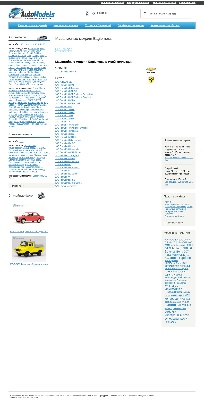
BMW (38, 51)
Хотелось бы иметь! (98, 25)
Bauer (23, 93)
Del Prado (24, 98)
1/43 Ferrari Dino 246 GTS (67, 161)
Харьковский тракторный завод (30, 169)
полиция (184, 302)
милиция (178, 295)
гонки (168, 271)
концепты (181, 283)
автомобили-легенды (177, 265)
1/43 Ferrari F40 (62, 171)
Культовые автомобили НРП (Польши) (175, 288)
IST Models (18, 107)
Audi (25, 51)
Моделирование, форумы (177, 204)
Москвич (29, 82)
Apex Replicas (24, 90)
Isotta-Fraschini (37, 63)
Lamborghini (42, 65)
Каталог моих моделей (32, 25)
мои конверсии (177, 296)
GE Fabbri (22, 102)
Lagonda (32, 65)
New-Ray (28, 112)
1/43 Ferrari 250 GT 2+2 (66, 91)
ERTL (38, 100)
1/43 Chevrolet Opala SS (66, 72)
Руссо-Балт (13, 84)
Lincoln (37, 67)
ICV (10, 107)
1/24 (32, 44)
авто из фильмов (171, 261)
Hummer (19, 63)
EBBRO (31, 100)
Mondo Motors (37, 110)
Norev (36, 112)
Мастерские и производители (178, 206)
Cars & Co (35, 95)
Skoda (36, 77)
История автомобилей (112, 2)
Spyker (43, 77)
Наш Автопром (22, 124)
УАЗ (28, 84)
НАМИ (37, 82)
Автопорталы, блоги (174, 216)
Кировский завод (16, 150)
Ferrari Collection (177, 245)
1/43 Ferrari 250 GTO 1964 (67, 103)
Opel (22, 74)
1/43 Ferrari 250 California (67, 88)
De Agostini (13, 98)
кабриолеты (184, 277)
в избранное (103, 13)
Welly (41, 119)
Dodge (43, 55)
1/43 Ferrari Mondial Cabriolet (68, 183)
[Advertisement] (29, 280)
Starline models (37, 117)
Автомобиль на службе (176, 268)
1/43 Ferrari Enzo (63, 164)
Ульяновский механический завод (24, 162)
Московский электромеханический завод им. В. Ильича (28, 151)
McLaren (38, 70)
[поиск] (165, 14)
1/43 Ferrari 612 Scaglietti (67, 155)
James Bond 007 (178, 251)
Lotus (43, 67)
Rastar (14, 114)
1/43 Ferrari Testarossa (65, 186)
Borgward (12, 53)
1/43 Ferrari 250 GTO (65, 100)
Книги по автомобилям (165, 25)
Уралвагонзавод (16, 164)
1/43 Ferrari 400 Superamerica (69, 140)
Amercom (12, 90)
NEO (21, 112)
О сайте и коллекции (131, 25)
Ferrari (24, 58)
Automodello (14, 93)
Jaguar (11, 65)
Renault (20, 77)
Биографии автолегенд (138, 2)
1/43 (27, 44)
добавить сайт (175, 223)
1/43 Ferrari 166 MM (64, 85)
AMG (167, 240)
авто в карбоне (180, 258)
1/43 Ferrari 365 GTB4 (65, 137)
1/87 (21, 44)
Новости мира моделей (164, 2)
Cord (29, 55)
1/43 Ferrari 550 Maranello (67, 149)
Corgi (43, 95)
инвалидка (171, 277)
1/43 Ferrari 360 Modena (66, 131)
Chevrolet (12, 55)
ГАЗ (34, 79)
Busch (27, 95)
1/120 (42, 44)
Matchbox (12, 110)
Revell (11, 117)
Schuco (18, 117)
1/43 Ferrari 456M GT (65, 143)
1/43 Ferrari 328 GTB (64, 109)
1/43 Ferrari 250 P (63, 106)
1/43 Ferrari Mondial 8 (65, 180)
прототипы (172, 304)
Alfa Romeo (33, 48)
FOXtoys (12, 102)
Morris (30, 72)
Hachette (32, 102)
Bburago (31, 93)
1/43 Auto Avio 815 (63, 82)
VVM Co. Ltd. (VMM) (28, 119)
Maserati (12, 70)
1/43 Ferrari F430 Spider (66, 174)
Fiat (29, 58)
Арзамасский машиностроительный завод (22, 146)
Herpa (40, 102)
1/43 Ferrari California (65, 158)
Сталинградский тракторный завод (24, 160)
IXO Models (29, 107)
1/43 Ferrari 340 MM (64, 119)
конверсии (170, 282)
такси (183, 318)
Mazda (30, 70)
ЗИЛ (10, 82)
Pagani (28, 74)
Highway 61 (20, 105)
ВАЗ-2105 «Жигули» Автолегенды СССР (29, 231)
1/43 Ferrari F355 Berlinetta (67, 167)
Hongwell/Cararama (36, 105)
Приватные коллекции (175, 209)
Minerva (22, 72)
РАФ (43, 82)
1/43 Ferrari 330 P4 (64, 115)
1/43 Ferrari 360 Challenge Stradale (71, 128)
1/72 (21, 141)
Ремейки (35, 124)
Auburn (18, 51)
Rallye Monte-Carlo (175, 254)
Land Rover (21, 67)
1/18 (37, 44)
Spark (26, 117)
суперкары (172, 318)
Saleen (28, 77)
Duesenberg (14, 58)
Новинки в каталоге (66, 25)
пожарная (175, 302)
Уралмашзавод (32, 164)
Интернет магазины (174, 211)
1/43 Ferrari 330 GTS (64, 112)
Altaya (42, 88)
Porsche (12, 77)
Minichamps (24, 110)
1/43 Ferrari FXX (62, 177)
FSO (40, 58)
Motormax (13, 112)
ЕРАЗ (39, 79)
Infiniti (26, 63)
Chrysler (22, 55)
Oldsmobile (13, 74)
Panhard (36, 74)
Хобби (168, 202)
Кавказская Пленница (176, 280)
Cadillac (37, 53)
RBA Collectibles (25, 114)
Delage (35, 55)
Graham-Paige (15, 60)
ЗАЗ (45, 79)
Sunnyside (13, 119)
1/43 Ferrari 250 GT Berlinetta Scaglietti (73, 97)
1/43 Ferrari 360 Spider (65, 134)
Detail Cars (35, 98)
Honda (40, 60)
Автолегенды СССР (175, 263)
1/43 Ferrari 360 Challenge (67, 125)
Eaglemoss (21, 100)
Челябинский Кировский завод (22, 172)
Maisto (39, 107)
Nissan (37, 72)
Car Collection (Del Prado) (181, 242)
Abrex (35, 88)
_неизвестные (37, 84)
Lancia (11, 67)
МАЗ (28, 150)
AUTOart (36, 90)
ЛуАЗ (21, 82)
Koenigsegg (21, 65)
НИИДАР (41, 157)
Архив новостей (187, 2)
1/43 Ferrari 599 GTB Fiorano (68, 152)
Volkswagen (20, 79)
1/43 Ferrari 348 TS (64, 122)
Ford (34, 58)
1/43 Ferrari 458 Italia (65, 146)
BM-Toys (40, 93)
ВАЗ (29, 79)
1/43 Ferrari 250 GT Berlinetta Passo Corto (74, 94)
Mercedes (13, 72)
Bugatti (30, 53)
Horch (11, 63)
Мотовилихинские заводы (20, 155)
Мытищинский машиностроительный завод (27, 156)
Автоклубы (170, 214)
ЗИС (16, 82)
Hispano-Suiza (29, 60)
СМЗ (22, 84)
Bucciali (21, 53)
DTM (167, 245)
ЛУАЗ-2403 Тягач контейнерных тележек (29, 264)
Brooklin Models (15, 95)
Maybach (22, 70)
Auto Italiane (176, 239)
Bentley (31, 51)
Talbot (11, 79)
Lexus (30, 67)
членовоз (170, 321)
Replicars (38, 114)
